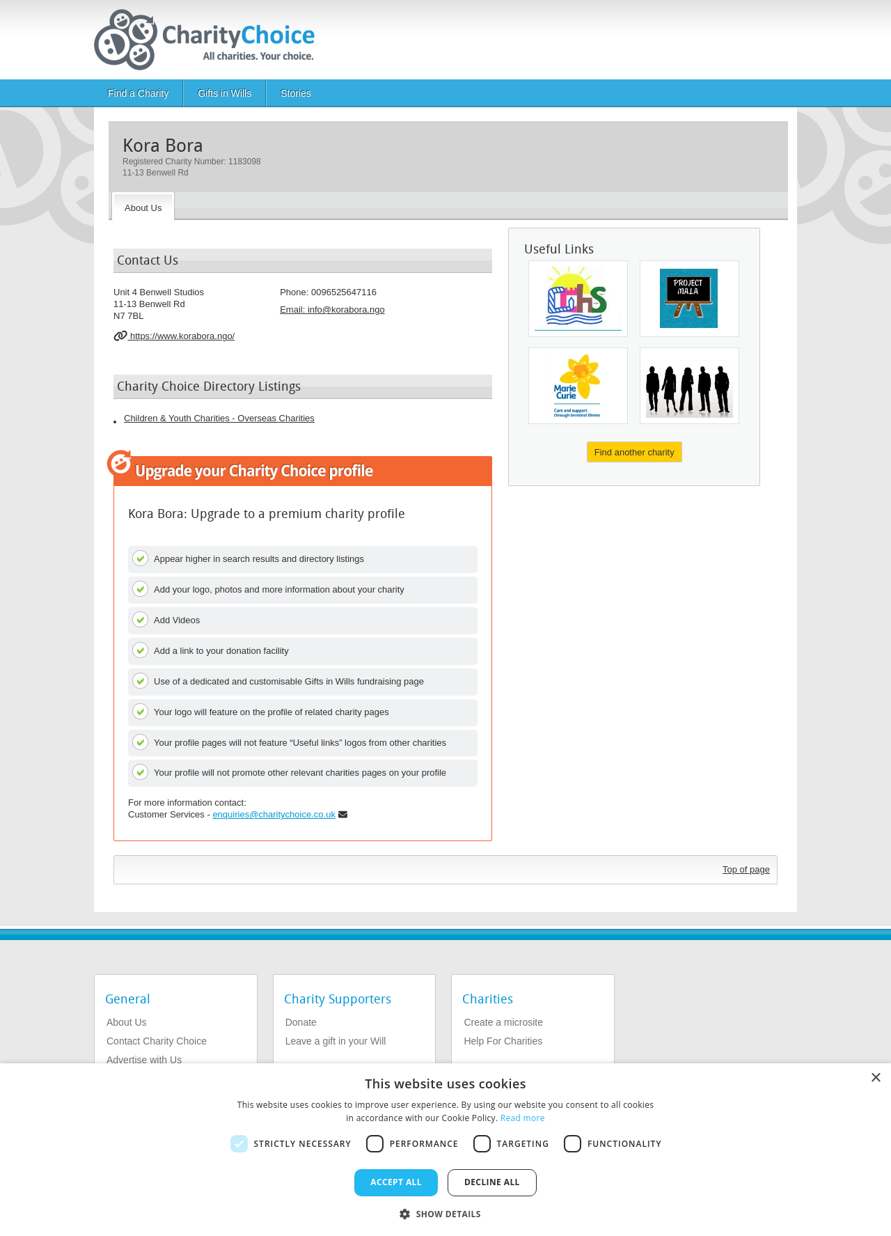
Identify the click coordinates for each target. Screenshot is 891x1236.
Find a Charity (138, 93)
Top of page (746, 869)
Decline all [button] (492, 1182)
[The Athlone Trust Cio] (689, 385)
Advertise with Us (144, 1059)
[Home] (210, 39)
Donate (301, 1022)
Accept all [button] (396, 1182)
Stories (296, 93)
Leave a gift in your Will (335, 1041)
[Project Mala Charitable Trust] (689, 298)
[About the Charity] (143, 206)
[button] (445, 1213)
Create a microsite (503, 1022)
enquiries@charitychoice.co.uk (274, 814)
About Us (127, 1022)
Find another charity (634, 452)
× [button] (875, 1078)
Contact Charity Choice (157, 1041)
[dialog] (445, 1149)
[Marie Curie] (578, 385)
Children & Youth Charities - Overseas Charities (219, 418)
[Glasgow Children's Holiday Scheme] (578, 298)
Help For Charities (503, 1041)
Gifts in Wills (224, 93)
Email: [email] (332, 309)
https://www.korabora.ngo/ (174, 335)
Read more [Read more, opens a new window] (522, 1118)
